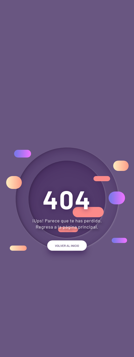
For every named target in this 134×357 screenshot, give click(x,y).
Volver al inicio (67, 245)
